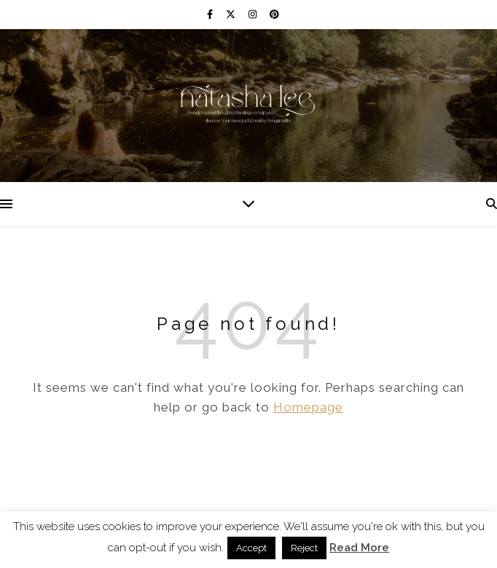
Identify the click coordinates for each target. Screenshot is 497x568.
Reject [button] (304, 548)
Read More (359, 547)
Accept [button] (251, 548)
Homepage (308, 407)
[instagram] (253, 14)
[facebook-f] (211, 14)
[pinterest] (274, 14)
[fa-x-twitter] (232, 14)
